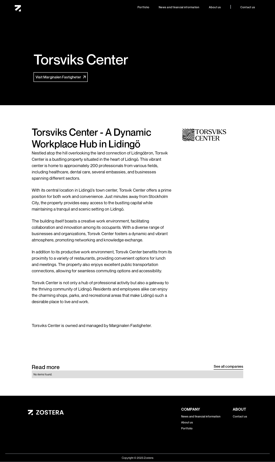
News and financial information (179, 7)
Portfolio (143, 7)
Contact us (247, 7)
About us (215, 7)
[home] (18, 8)
